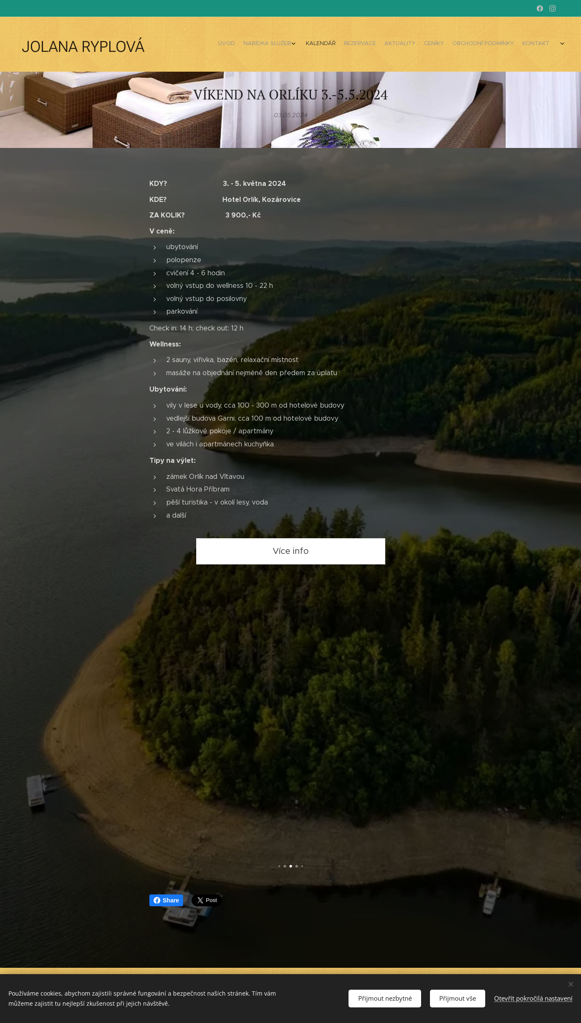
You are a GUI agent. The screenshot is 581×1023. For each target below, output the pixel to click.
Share (166, 900)
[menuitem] (457, 44)
